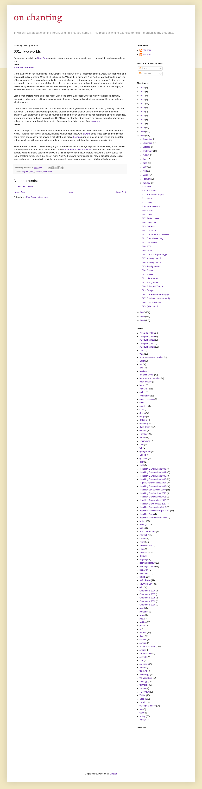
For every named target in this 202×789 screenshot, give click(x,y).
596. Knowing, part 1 (151, 262)
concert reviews (147, 399)
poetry (142, 619)
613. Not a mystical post (153, 194)
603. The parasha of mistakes (155, 234)
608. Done (147, 214)
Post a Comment (25, 186)
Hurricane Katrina (147, 531)
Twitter (143, 695)
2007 (142, 312)
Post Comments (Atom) (37, 197)
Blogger (113, 774)
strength (143, 657)
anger (142, 361)
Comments (145, 73)
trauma (143, 688)
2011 (142, 123)
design (143, 416)
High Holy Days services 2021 (153, 517)
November (148, 143)
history (143, 521)
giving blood (145, 451)
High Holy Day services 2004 (153, 472)
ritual (142, 636)
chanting (143, 389)
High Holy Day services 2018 (153, 507)
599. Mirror (147, 250)
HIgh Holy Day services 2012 (153, 500)
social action (145, 653)
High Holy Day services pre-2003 (154, 510)
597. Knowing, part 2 (151, 258)
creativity (144, 406)
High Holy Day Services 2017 (153, 504)
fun (141, 448)
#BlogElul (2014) (147, 336)
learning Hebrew (147, 563)
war (141, 709)
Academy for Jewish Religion (77, 149)
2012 (142, 119)
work (142, 713)
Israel (142, 542)
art (141, 364)
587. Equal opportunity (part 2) (156, 298)
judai (142, 549)
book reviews (146, 382)
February (147, 179)
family (142, 437)
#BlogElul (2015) (147, 340)
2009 (142, 131)
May (145, 167)
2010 (142, 127)
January (146, 183)
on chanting (38, 17)
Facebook (144, 434)
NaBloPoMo (145, 580)
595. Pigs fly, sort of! (151, 266)
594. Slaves (147, 270)
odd (141, 587)
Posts (143, 68)
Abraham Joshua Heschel (151, 357)
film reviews (145, 441)
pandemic (144, 612)
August (146, 155)
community (144, 396)
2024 (142, 87)
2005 (142, 320)
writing (143, 716)
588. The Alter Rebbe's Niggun (156, 294)
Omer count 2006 (147, 591)
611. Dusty (147, 202)
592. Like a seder (150, 278)
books (142, 385)
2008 (142, 135)
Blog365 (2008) (28, 172)
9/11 (141, 354)
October (146, 147)
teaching (143, 671)
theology (143, 681)
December (148, 139)
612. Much (147, 198)
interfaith (143, 535)
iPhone (143, 538)
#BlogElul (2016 (147, 343)
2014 (142, 115)
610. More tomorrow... (152, 206)
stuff (141, 660)
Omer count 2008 (147, 598)
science (143, 639)
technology (144, 674)
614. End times (149, 190)
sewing (143, 643)
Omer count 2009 (147, 601)
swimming (144, 664)
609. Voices (147, 210)
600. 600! (146, 246)
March (146, 175)
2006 (142, 316)
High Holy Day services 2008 (153, 486)
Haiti (142, 465)
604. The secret (149, 230)
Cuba (142, 409)
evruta (77, 137)
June (145, 163)
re (140, 629)
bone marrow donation (150, 378)
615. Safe (146, 186)
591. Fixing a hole (150, 282)
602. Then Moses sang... (153, 238)
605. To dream (148, 226)
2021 (142, 95)
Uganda (143, 699)
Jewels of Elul (146, 545)
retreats (143, 632)
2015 (142, 111)
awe (141, 368)
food (141, 444)
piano (142, 615)
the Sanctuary (146, 678)
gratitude (144, 458)
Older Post (121, 192)
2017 (142, 103)
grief (141, 462)
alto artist (147, 50)
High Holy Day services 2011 (153, 497)
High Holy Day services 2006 (153, 479)
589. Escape (148, 290)
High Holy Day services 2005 (153, 476)
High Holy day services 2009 (153, 490)
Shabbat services (147, 646)
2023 (142, 91)
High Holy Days (147, 514)
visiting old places (148, 706)
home (142, 528)
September (148, 151)
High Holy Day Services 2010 (153, 493)
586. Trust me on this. (152, 302)
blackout (143, 371)
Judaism (38, 172)
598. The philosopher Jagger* (155, 254)
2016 (142, 107)
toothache (144, 685)
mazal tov (144, 570)
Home (70, 192)
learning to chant (147, 566)
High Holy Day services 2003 (153, 469)
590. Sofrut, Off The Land (153, 286)
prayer (142, 625)
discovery (144, 423)
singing (143, 650)
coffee (142, 392)
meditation (47, 172)
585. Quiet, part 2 (150, 306)
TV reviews (145, 692)
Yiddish (143, 720)
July (145, 159)
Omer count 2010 (147, 605)
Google (143, 455)
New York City (146, 584)
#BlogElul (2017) (147, 347)
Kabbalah (144, 556)
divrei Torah (145, 427)
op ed (142, 608)
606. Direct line (149, 222)
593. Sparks (147, 274)
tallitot (142, 667)
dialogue (143, 420)
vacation (143, 702)
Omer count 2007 (147, 594)
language (144, 559)
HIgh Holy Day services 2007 (153, 483)
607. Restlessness (150, 218)
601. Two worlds (149, 242)
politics (143, 622)
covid (142, 402)
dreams (143, 430)
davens (86, 133)
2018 (142, 99)
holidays (143, 524)
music (142, 577)
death (142, 413)
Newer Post (20, 192)
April (145, 171)
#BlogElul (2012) (147, 333)
